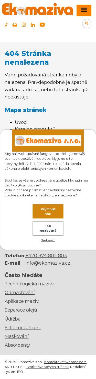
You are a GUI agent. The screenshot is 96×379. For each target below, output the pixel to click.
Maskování (16, 336)
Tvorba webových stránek (47, 367)
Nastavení (48, 240)
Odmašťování (20, 292)
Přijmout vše (48, 211)
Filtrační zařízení (23, 328)
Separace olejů (21, 310)
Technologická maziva (30, 284)
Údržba (13, 319)
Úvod (21, 122)
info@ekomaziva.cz (47, 263)
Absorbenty (17, 345)
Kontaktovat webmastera (65, 362)
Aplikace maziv (21, 301)
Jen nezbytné (48, 228)
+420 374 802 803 (46, 255)
